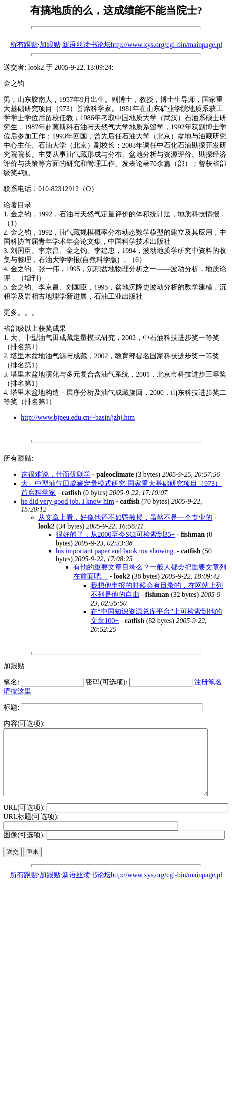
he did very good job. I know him (67, 501)
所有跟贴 (24, 44)
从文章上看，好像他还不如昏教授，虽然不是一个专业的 (125, 517)
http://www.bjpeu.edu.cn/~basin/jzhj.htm (78, 417)
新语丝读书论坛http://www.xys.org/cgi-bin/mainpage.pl (142, 44)
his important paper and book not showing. (115, 551)
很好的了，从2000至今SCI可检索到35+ (115, 534)
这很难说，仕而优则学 (56, 474)
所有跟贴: (18, 458)
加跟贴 (50, 44)
